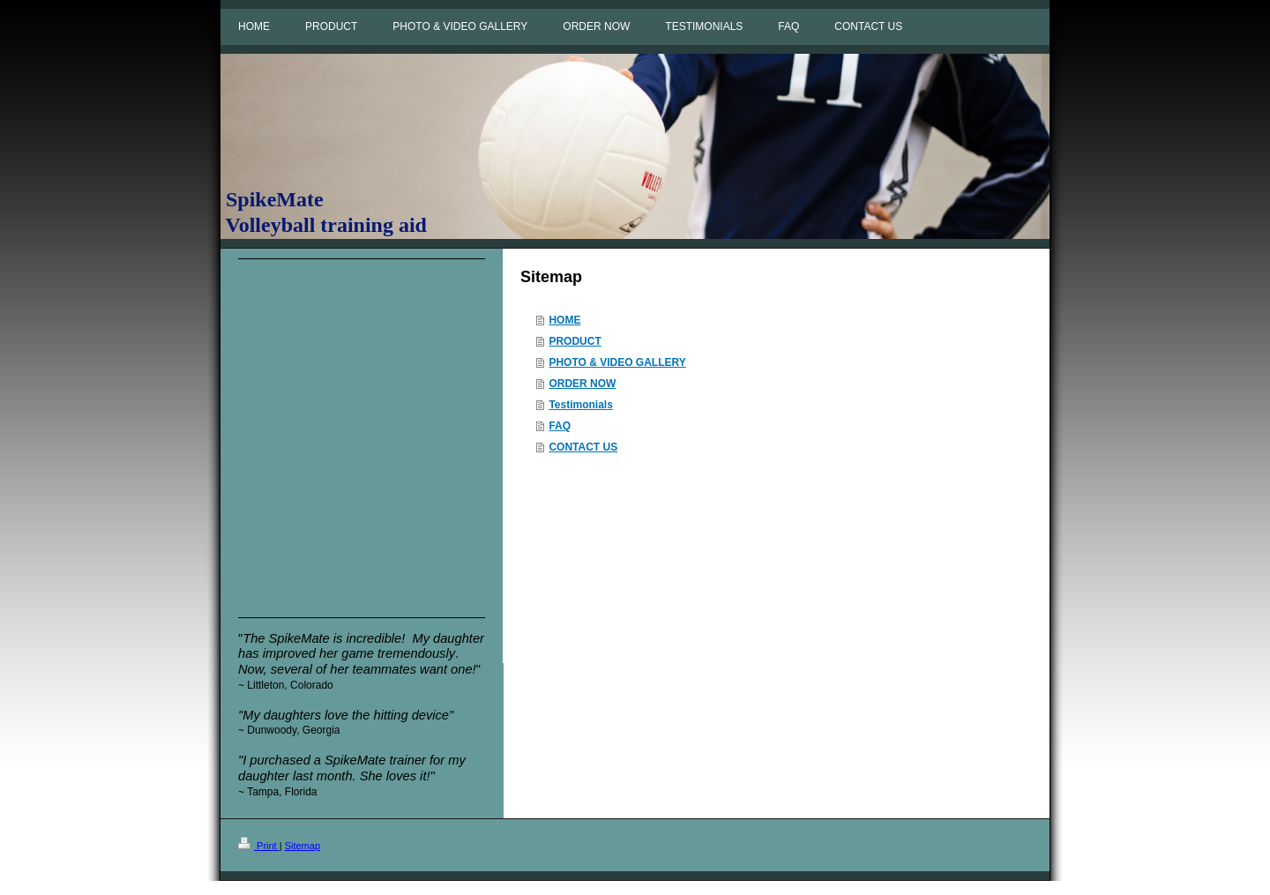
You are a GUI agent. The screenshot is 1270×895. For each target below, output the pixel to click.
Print (259, 845)
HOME (564, 320)
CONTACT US (583, 447)
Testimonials (580, 405)
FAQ (560, 426)
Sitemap (302, 845)
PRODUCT (575, 341)
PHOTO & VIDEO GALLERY (617, 362)
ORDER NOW (582, 383)
